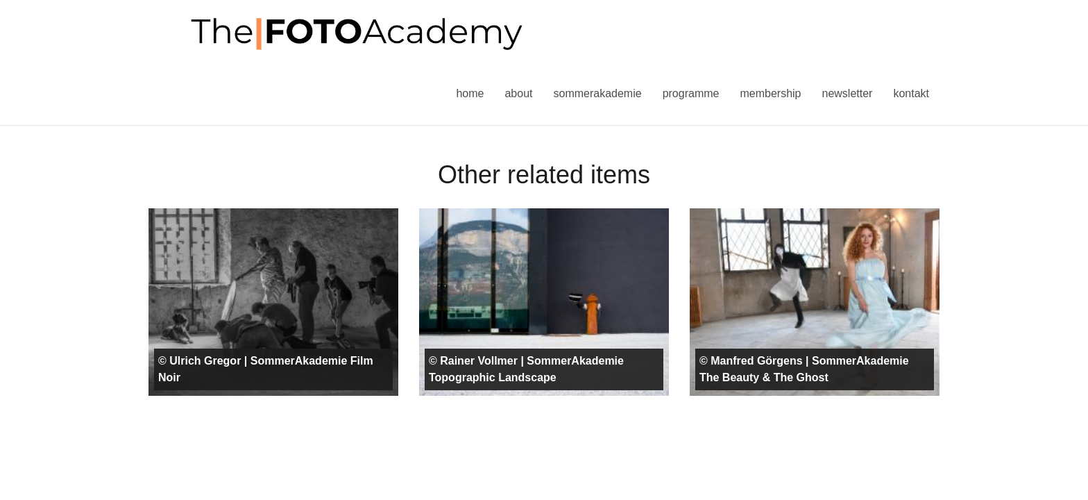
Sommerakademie (597, 93)
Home (470, 93)
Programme (691, 93)
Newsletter (847, 93)
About (518, 93)
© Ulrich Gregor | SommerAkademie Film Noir (265, 369)
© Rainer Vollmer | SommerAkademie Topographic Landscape (526, 369)
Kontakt (911, 93)
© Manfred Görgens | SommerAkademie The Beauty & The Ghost (804, 369)
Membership (770, 93)
